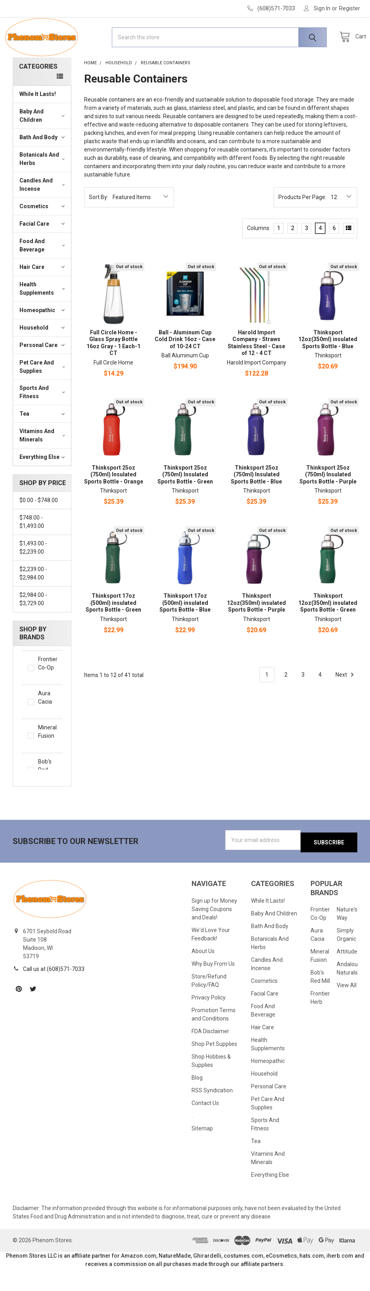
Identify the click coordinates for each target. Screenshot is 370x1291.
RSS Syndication (212, 1113)
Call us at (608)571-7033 (53, 992)
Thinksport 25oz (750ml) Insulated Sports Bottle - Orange (113, 500)
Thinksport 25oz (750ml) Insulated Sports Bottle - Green (185, 500)
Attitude (347, 974)
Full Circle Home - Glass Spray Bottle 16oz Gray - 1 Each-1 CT (113, 368)
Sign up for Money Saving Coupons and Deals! (214, 932)
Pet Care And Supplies (43, 391)
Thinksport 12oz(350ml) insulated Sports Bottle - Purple (256, 628)
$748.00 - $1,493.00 (31, 547)
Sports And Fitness (43, 417)
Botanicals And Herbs (43, 184)
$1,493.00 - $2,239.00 (33, 573)
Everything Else (43, 482)
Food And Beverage (43, 270)
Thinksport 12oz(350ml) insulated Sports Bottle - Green (327, 628)
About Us (203, 974)
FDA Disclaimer (210, 1054)
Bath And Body (43, 162)
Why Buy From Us (213, 987)
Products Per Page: (302, 222)
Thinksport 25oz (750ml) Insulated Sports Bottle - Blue (256, 500)
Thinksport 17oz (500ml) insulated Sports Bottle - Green (113, 628)
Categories (38, 92)
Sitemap (202, 1151)
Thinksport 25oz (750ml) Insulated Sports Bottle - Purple (328, 500)
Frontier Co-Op (47, 693)
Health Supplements (43, 314)
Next (345, 700)
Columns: (258, 253)
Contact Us (205, 1125)
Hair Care (43, 292)
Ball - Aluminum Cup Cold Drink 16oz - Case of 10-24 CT (185, 365)
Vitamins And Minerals (43, 460)
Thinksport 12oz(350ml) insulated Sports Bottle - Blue (327, 365)
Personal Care (43, 370)
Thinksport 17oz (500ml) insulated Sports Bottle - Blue (185, 628)
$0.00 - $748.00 (38, 525)
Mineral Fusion (47, 762)
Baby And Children (43, 141)
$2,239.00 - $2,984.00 (33, 598)
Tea (43, 439)
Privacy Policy (209, 1020)
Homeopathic (43, 335)
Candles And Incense (43, 210)
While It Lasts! (37, 119)
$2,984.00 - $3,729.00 (33, 624)
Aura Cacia (47, 728)
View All (347, 1008)
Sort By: (98, 222)
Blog (197, 1100)
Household (43, 353)
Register (349, 8)
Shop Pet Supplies (214, 1066)
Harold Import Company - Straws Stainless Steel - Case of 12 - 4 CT (256, 368)
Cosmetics (43, 231)
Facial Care (43, 249)
